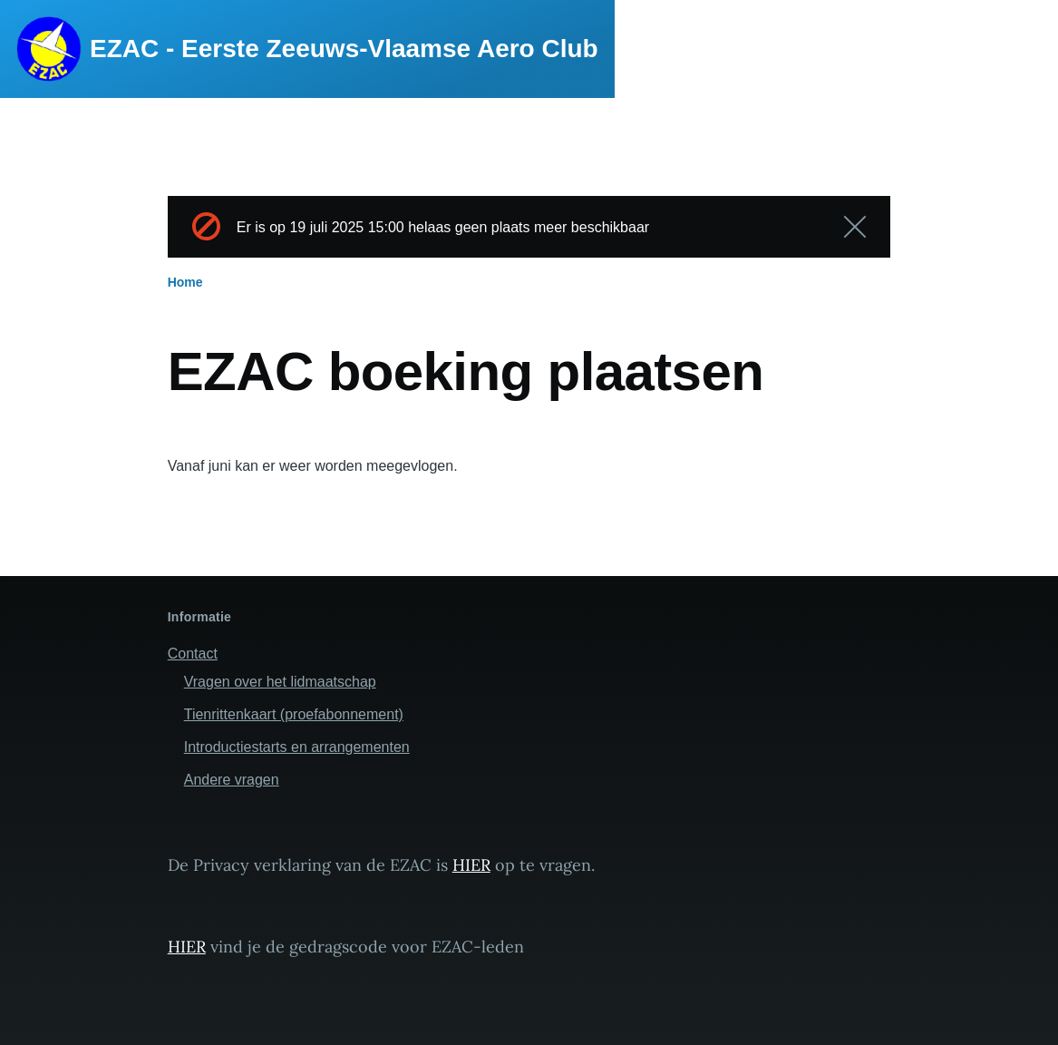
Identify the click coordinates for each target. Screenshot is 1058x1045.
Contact (193, 653)
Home (185, 282)
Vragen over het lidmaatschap (280, 681)
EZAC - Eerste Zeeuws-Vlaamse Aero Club (344, 48)
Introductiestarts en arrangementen (297, 747)
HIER (471, 865)
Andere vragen (231, 779)
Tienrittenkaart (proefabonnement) (293, 714)
